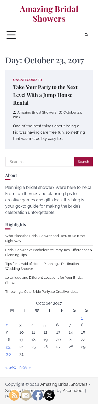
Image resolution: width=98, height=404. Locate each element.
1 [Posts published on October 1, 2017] (82, 317)
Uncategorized (27, 80)
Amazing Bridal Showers (49, 13)
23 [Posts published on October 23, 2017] (8, 346)
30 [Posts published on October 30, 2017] (8, 354)
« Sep (10, 367)
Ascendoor (73, 390)
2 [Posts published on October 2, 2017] (7, 324)
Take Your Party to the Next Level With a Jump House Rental (45, 94)
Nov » (25, 367)
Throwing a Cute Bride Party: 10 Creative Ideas (41, 292)
